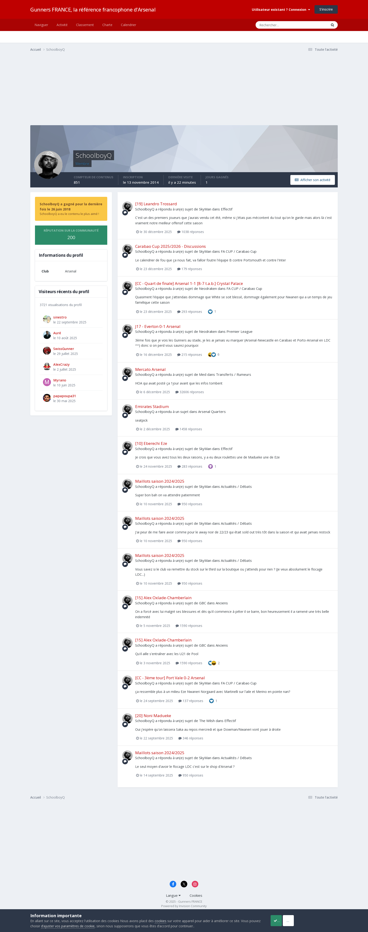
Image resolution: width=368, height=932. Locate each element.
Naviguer (41, 25)
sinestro (60, 317)
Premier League (239, 331)
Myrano (59, 380)
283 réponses (189, 466)
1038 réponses (190, 231)
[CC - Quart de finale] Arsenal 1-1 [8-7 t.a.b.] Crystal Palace (189, 283)
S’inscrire (326, 9)
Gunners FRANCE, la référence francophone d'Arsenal (92, 9)
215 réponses (189, 354)
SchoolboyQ (144, 209)
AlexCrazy (61, 364)
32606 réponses (189, 392)
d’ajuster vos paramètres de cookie (80, 926)
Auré (57, 332)
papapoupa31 (64, 395)
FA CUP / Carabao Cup (239, 251)
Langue (173, 895)
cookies (160, 921)
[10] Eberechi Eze (151, 443)
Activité (62, 25)
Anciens (222, 603)
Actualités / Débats (236, 486)
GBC (202, 603)
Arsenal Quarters (212, 411)
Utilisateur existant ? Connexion (281, 9)
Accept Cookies (282, 920)
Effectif (226, 209)
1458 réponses (188, 429)
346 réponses (190, 738)
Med (202, 374)
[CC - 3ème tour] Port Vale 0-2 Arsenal (170, 677)
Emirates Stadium (152, 406)
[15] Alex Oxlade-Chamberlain (163, 597)
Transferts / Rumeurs (233, 374)
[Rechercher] (273, 25)
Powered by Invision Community (184, 906)
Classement (85, 25)
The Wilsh (207, 720)
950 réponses (189, 504)
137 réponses (190, 701)
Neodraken (208, 288)
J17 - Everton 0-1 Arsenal (157, 326)
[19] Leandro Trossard (156, 203)
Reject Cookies (320, 920)
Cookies (196, 895)
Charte (107, 25)
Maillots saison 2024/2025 (159, 481)
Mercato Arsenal (150, 369)
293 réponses (189, 311)
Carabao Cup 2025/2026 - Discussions (170, 246)
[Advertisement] (115, 92)
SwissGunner (63, 348)
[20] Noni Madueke (153, 715)
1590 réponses (189, 625)
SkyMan (205, 209)
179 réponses (189, 269)
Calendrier (128, 25)
